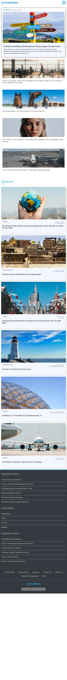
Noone (61, 318)
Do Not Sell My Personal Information (33, 589)
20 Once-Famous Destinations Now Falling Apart (21, 274)
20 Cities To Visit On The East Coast (16, 369)
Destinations (5, 514)
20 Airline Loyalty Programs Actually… (15, 502)
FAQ (44, 576)
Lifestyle (4, 527)
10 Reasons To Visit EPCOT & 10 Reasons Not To (22, 415)
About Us (58, 572)
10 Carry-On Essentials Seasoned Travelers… (17, 484)
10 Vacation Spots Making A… (12, 480)
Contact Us (47, 572)
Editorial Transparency (30, 576)
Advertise (36, 572)
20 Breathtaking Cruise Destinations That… (17, 488)
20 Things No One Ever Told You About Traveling (21, 462)
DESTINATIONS (8, 270)
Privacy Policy (23, 572)
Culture (4, 523)
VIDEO (5, 316)
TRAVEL (5, 222)
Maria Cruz (60, 459)
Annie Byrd (60, 223)
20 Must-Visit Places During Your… (14, 561)
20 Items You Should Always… (12, 497)
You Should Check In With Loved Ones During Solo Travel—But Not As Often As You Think (33, 227)
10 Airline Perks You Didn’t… (11, 493)
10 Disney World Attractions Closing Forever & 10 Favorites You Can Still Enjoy (31, 322)
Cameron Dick (59, 271)
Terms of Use (9, 572)
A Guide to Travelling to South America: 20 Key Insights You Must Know (32, 46)
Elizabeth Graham (57, 366)
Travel (3, 518)
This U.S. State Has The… (10, 557)
